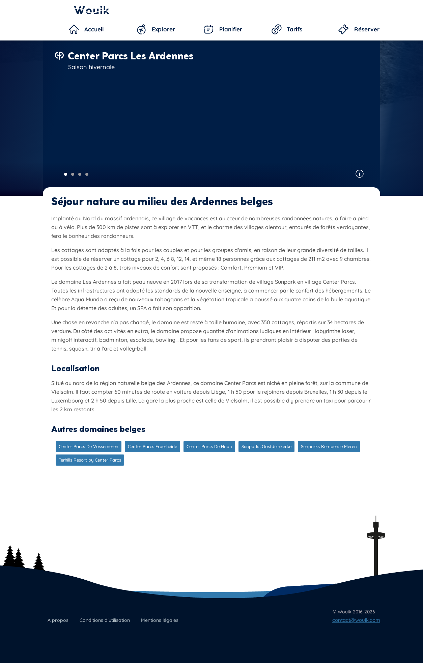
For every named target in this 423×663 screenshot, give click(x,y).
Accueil (94, 29)
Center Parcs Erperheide (152, 446)
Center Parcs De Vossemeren (88, 446)
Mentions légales (159, 620)
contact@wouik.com (356, 620)
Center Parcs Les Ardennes (131, 56)
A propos (58, 620)
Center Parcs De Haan (209, 446)
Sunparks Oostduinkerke (266, 446)
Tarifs (294, 29)
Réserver (366, 29)
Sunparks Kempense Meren (329, 446)
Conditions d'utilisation (105, 620)
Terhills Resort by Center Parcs (90, 460)
